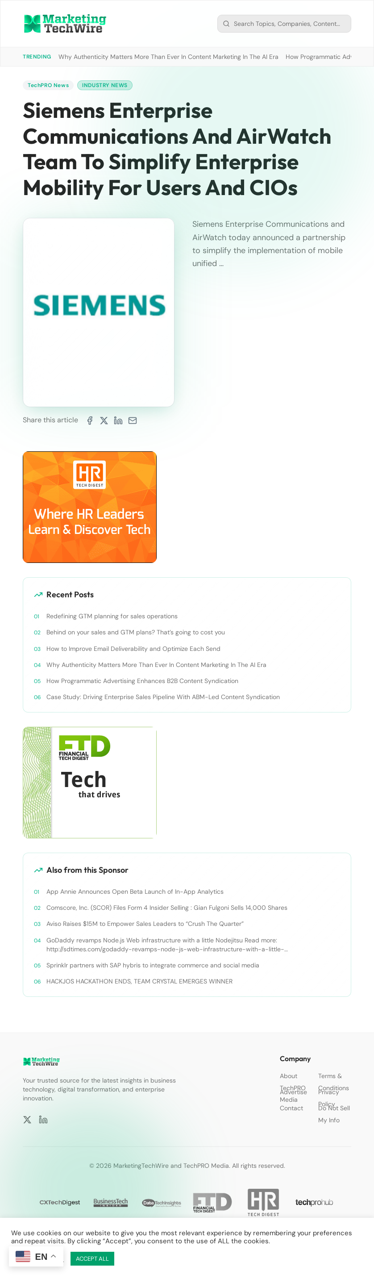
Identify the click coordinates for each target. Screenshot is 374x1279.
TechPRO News (48, 85)
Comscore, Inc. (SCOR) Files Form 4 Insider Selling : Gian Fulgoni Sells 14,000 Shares (166, 908)
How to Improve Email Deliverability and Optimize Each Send (133, 648)
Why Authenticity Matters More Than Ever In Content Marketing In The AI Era (168, 57)
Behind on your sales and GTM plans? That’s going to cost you (135, 632)
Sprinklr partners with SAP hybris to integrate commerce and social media (152, 965)
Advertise (293, 1092)
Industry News (105, 85)
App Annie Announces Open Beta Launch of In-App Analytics (135, 891)
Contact (291, 1108)
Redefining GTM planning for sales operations (112, 616)
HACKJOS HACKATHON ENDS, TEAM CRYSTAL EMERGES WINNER (139, 981)
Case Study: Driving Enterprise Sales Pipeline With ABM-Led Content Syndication (163, 697)
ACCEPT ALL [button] (92, 1258)
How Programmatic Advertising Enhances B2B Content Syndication (142, 680)
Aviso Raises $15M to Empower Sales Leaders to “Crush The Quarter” (145, 924)
